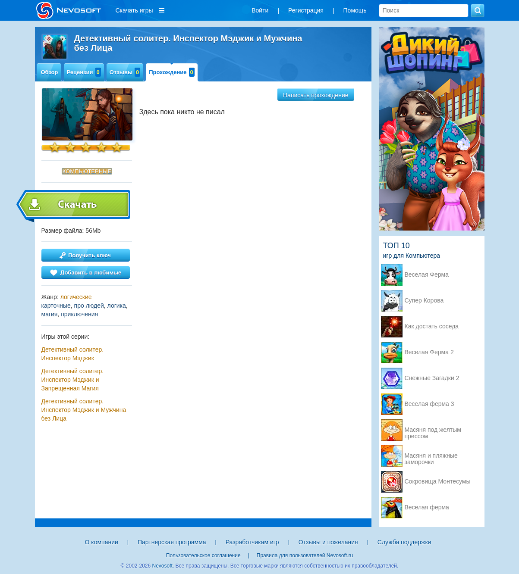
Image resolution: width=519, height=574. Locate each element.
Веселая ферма (427, 507)
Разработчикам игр (252, 542)
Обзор (49, 72)
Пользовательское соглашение (203, 555)
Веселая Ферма (427, 274)
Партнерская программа (172, 542)
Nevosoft (162, 566)
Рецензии (84, 72)
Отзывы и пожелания (328, 542)
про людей (89, 305)
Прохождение (172, 72)
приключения (79, 314)
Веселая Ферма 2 (429, 352)
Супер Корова (424, 300)
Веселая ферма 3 (429, 404)
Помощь (355, 10)
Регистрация (306, 10)
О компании (101, 542)
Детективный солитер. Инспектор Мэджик (72, 354)
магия (49, 314)
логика (116, 305)
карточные (56, 305)
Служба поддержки (404, 542)
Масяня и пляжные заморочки (431, 456)
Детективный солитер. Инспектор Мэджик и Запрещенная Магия (72, 380)
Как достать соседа (432, 326)
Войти (260, 10)
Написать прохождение (316, 95)
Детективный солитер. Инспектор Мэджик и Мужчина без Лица (83, 410)
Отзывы (125, 72)
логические (76, 296)
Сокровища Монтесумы (438, 481)
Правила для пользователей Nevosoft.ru (305, 555)
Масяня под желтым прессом (433, 430)
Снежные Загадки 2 (432, 378)
